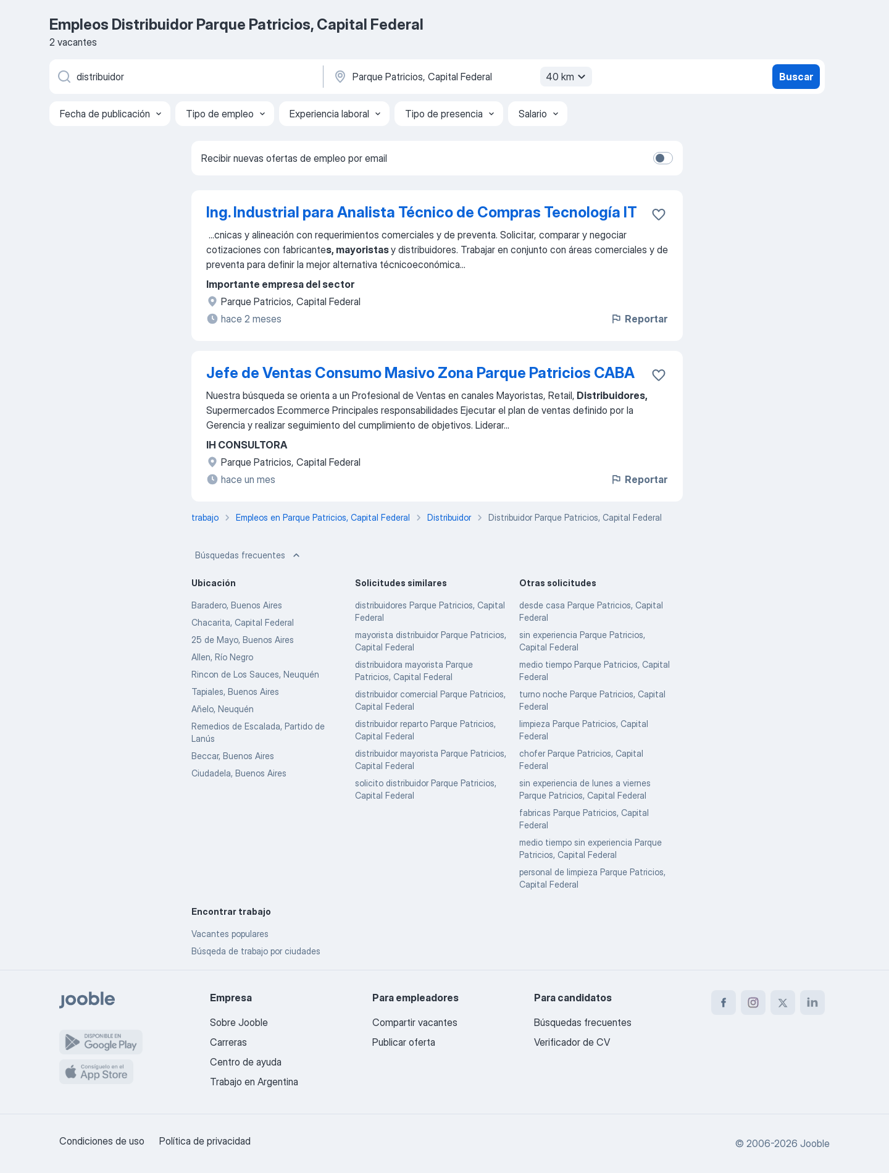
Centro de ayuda (246, 1062)
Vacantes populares (230, 933)
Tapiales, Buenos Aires (235, 691)
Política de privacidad (205, 1141)
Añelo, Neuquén (222, 709)
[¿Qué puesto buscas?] (185, 76)
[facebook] (723, 1002)
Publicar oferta (403, 1042)
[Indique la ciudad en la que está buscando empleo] (461, 76)
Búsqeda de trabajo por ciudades (255, 951)
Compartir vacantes (414, 1022)
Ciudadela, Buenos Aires (238, 773)
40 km (567, 76)
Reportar (638, 319)
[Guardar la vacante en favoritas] (659, 214)
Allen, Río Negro (222, 657)
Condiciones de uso (101, 1141)
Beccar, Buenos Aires (232, 755)
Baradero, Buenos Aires (236, 605)
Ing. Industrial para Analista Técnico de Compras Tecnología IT (421, 212)
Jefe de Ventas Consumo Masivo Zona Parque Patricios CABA (420, 373)
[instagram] (753, 1002)
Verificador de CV (572, 1042)
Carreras (228, 1042)
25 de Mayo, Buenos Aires (242, 639)
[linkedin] (812, 1002)
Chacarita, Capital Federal (242, 622)
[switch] (663, 158)
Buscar (796, 76)
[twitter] (782, 1002)
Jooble (815, 1143)
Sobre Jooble (239, 1022)
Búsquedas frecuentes (249, 555)
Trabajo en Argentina (254, 1081)
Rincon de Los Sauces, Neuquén (255, 674)
